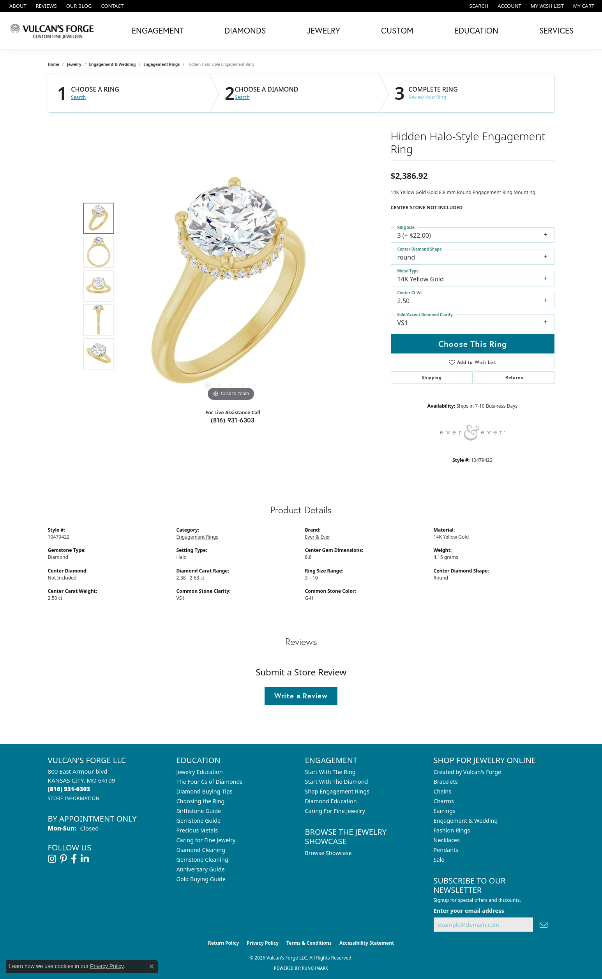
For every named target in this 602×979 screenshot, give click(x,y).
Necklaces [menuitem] (447, 840)
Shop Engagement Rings (337, 791)
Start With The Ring (330, 772)
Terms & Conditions (309, 943)
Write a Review (301, 695)
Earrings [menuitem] (444, 811)
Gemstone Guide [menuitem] (199, 820)
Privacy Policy (263, 943)
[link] (17, 6)
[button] (478, 6)
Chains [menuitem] (443, 791)
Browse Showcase (328, 853)
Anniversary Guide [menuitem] (201, 869)
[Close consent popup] (151, 966)
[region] (231, 286)
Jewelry (323, 30)
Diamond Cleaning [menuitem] (201, 850)
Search (78, 97)
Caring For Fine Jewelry (335, 811)
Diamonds (245, 30)
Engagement (158, 30)
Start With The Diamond (336, 781)
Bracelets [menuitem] (446, 781)
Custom (397, 30)
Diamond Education (331, 801)
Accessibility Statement (366, 943)
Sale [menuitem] (439, 859)
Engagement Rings (161, 64)
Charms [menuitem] (444, 801)
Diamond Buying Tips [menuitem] (205, 791)
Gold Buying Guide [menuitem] (201, 879)
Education (476, 30)
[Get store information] (74, 798)
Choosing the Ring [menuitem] (201, 801)
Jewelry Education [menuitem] (200, 772)
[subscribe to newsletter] (543, 924)
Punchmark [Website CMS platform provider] (315, 968)
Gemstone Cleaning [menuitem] (202, 859)
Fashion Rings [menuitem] (452, 830)
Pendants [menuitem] (446, 850)
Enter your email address (469, 910)
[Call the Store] (69, 789)
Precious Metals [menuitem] (197, 830)
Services (556, 30)
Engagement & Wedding (112, 64)
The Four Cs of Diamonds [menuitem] (210, 781)
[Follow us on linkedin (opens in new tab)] (85, 859)
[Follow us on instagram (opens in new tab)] (52, 859)
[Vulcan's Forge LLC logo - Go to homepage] (53, 31)
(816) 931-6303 (233, 420)
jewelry (74, 64)
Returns (514, 377)
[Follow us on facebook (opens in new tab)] (74, 859)
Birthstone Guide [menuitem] (199, 811)
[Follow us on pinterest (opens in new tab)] (63, 859)
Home (54, 64)
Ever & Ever (317, 537)
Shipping (431, 377)
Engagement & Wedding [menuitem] (466, 820)
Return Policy (223, 943)
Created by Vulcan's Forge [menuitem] (467, 772)
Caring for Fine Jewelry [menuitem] (206, 840)
